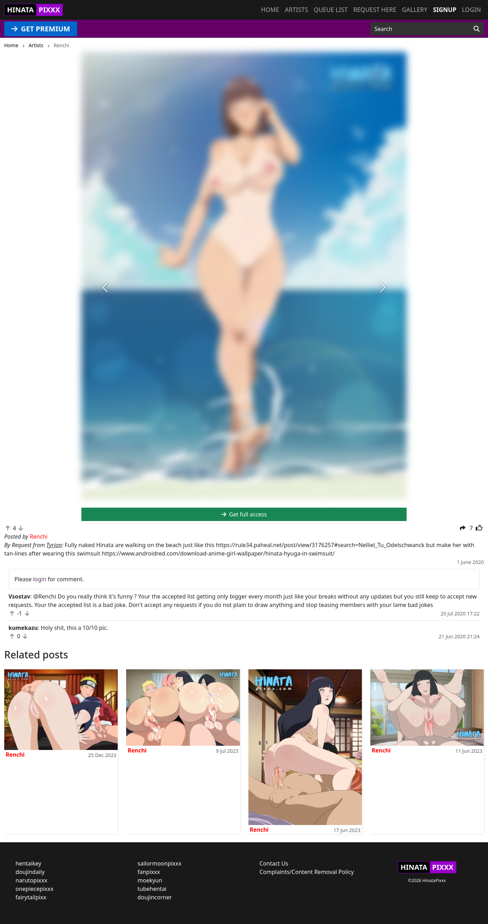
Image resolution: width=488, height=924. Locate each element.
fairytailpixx (31, 897)
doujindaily (30, 872)
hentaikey (28, 863)
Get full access (244, 514)
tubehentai (151, 889)
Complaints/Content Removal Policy (307, 872)
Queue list (330, 10)
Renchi (15, 754)
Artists (296, 10)
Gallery (414, 10)
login (40, 579)
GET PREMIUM (40, 28)
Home (270, 10)
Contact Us (274, 863)
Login (471, 10)
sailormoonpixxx (159, 863)
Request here (374, 10)
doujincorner (154, 897)
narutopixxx (31, 880)
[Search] (476, 29)
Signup (444, 10)
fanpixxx (148, 872)
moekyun (149, 880)
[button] (105, 288)
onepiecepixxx (35, 889)
